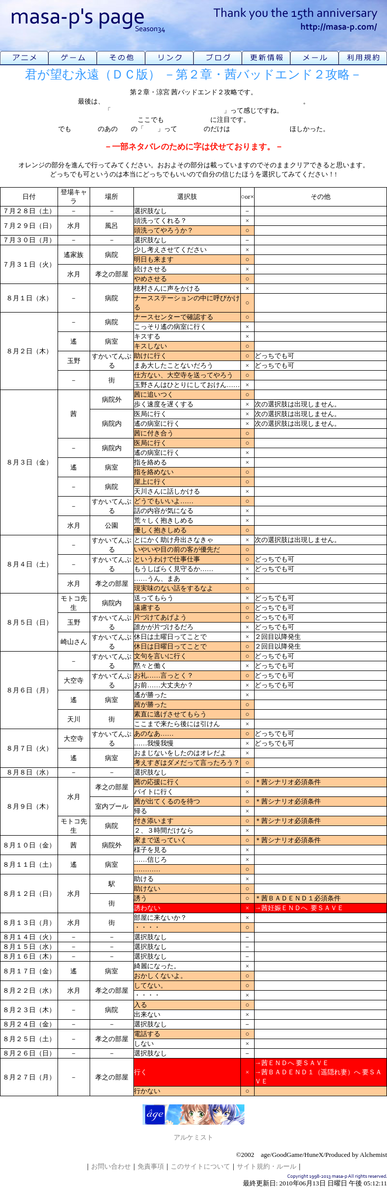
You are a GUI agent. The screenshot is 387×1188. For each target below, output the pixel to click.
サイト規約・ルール (266, 1166)
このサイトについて (200, 1166)
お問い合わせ (111, 1166)
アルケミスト (193, 1137)
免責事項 (150, 1166)
